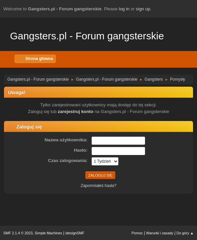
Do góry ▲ (185, 233)
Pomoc (137, 233)
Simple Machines (48, 233)
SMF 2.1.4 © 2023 (18, 233)
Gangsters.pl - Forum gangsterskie (87, 35)
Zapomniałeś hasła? (98, 185)
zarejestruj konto (75, 111)
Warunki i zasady (159, 233)
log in (124, 8)
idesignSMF (74, 233)
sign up (143, 8)
